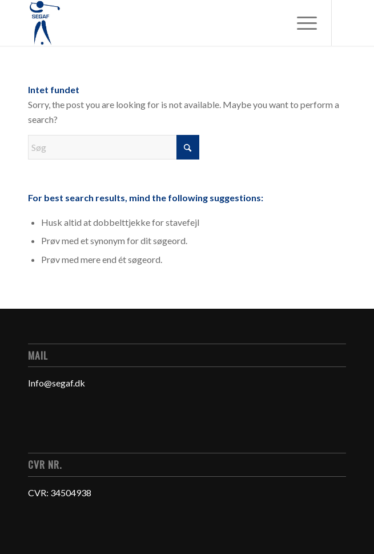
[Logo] (155, 23)
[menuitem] (301, 23)
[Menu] (301, 23)
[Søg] (113, 147)
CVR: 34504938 (59, 492)
